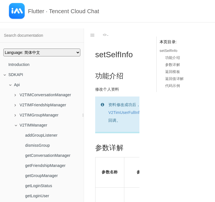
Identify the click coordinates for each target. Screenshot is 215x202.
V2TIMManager (31, 125)
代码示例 (172, 86)
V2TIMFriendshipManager (40, 105)
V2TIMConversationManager (43, 95)
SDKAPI (13, 74)
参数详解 (172, 65)
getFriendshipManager (45, 165)
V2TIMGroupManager (37, 115)
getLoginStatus (38, 185)
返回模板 (172, 72)
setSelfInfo (168, 51)
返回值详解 (174, 79)
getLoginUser (37, 196)
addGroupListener (41, 135)
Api (14, 84)
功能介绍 (172, 58)
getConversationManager (48, 155)
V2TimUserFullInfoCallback (132, 98)
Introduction (19, 64)
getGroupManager (41, 175)
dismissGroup (37, 145)
